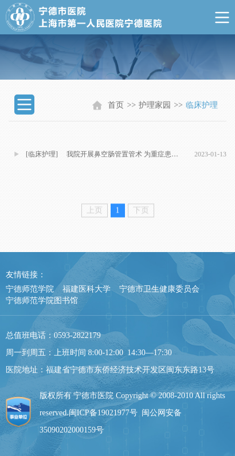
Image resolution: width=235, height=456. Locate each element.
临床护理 (202, 107)
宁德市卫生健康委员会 (159, 289)
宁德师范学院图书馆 (42, 300)
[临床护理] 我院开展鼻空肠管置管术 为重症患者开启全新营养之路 (104, 158)
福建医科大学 (86, 289)
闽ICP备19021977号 (103, 412)
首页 (116, 107)
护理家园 (155, 107)
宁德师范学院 (30, 289)
